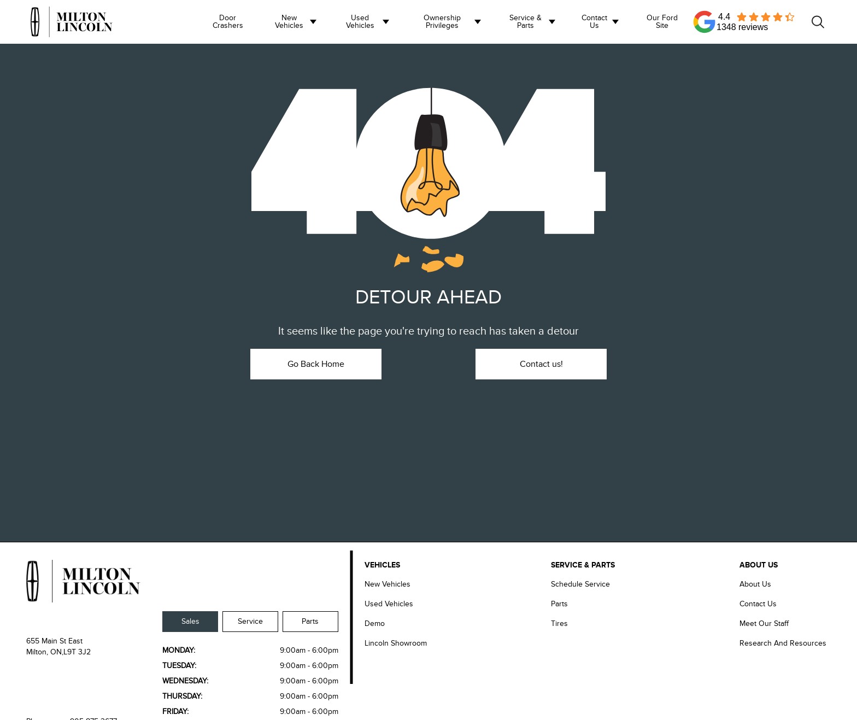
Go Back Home (315, 364)
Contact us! (541, 364)
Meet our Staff (764, 623)
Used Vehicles (360, 21)
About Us (755, 584)
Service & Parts (525, 21)
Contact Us (758, 603)
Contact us (594, 21)
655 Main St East (54, 641)
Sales (190, 621)
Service (250, 621)
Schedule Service (580, 584)
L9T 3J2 (77, 652)
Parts (310, 621)
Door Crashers (228, 21)
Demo (375, 623)
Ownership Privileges (442, 21)
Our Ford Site (662, 21)
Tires (559, 623)
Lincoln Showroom (396, 643)
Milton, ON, (44, 652)
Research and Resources (782, 643)
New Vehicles (289, 21)
